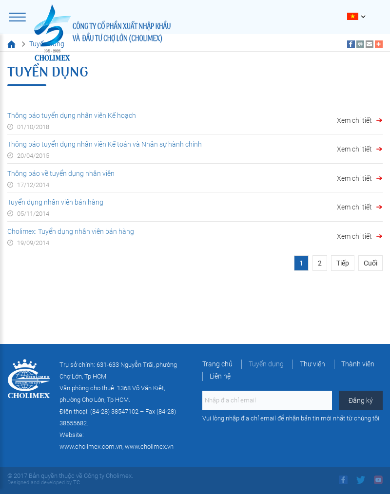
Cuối (370, 263)
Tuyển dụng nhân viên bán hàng (55, 202)
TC (76, 482)
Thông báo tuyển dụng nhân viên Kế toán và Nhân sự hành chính (104, 144)
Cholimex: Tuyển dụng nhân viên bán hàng (70, 231)
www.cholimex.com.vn (90, 446)
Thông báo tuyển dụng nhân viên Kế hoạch (71, 115)
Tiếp (342, 263)
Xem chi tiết (354, 120)
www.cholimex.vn (149, 446)
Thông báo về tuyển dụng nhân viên (61, 173)
